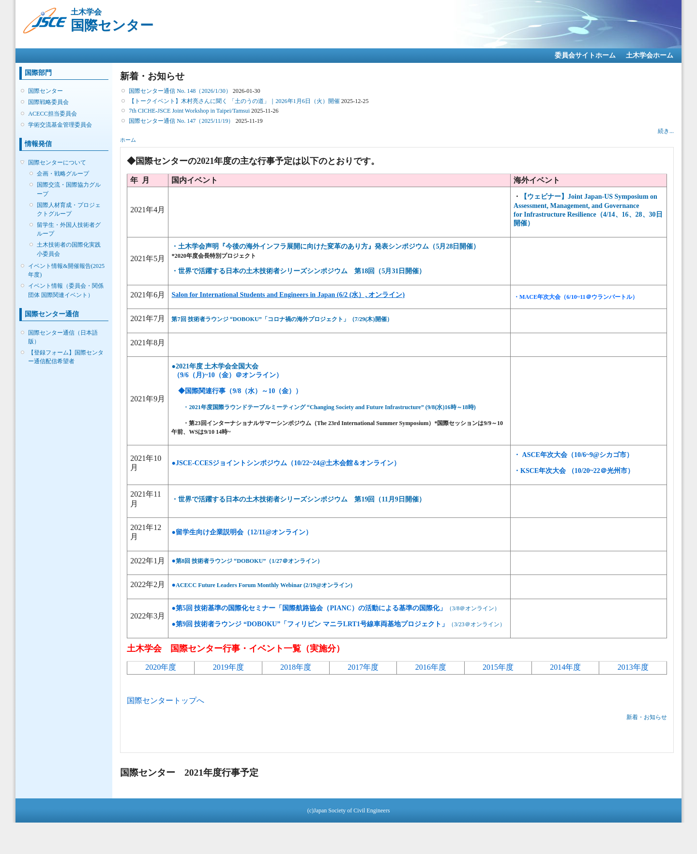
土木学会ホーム (649, 55)
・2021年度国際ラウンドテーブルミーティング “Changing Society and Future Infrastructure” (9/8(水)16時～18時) (329, 407)
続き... (666, 131)
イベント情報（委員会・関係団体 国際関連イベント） (66, 290)
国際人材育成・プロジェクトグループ (69, 209)
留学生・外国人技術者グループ (69, 229)
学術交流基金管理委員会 (60, 124)
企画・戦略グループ (63, 173)
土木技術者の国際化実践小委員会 (69, 249)
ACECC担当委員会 (52, 113)
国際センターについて (57, 162)
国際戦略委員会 (48, 102)
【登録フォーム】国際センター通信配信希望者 (66, 357)
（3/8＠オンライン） (473, 608)
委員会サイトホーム (585, 55)
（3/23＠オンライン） (338, 624)
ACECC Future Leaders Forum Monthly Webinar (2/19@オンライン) (261, 585)
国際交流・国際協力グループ (69, 189)
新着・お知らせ (646, 717)
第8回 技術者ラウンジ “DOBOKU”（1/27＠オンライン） (246, 561)
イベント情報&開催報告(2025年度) (66, 270)
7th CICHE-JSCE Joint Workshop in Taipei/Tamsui (189, 110)
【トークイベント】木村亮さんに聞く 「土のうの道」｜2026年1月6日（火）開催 (234, 101)
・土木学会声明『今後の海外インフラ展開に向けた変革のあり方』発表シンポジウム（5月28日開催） (325, 246)
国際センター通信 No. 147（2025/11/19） (181, 121)
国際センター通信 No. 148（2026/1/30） (180, 91)
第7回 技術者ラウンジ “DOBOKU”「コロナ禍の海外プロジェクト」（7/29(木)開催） (281, 319)
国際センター (45, 91)
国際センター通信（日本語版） (63, 337)
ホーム (128, 140)
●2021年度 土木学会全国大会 (214, 366)
